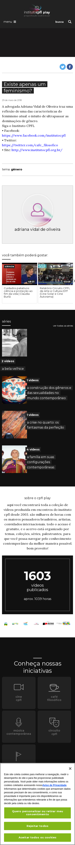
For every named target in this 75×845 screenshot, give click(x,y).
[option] (19, 283)
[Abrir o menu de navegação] (10, 21)
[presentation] (19, 274)
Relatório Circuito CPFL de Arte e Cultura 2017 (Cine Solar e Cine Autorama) (55, 292)
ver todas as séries (63, 325)
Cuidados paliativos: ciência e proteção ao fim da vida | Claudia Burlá (18, 292)
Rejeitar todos (37, 825)
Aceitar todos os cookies (37, 837)
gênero (16, 169)
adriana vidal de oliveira (37, 229)
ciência (9, 266)
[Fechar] (70, 768)
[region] (37, 804)
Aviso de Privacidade (54, 785)
